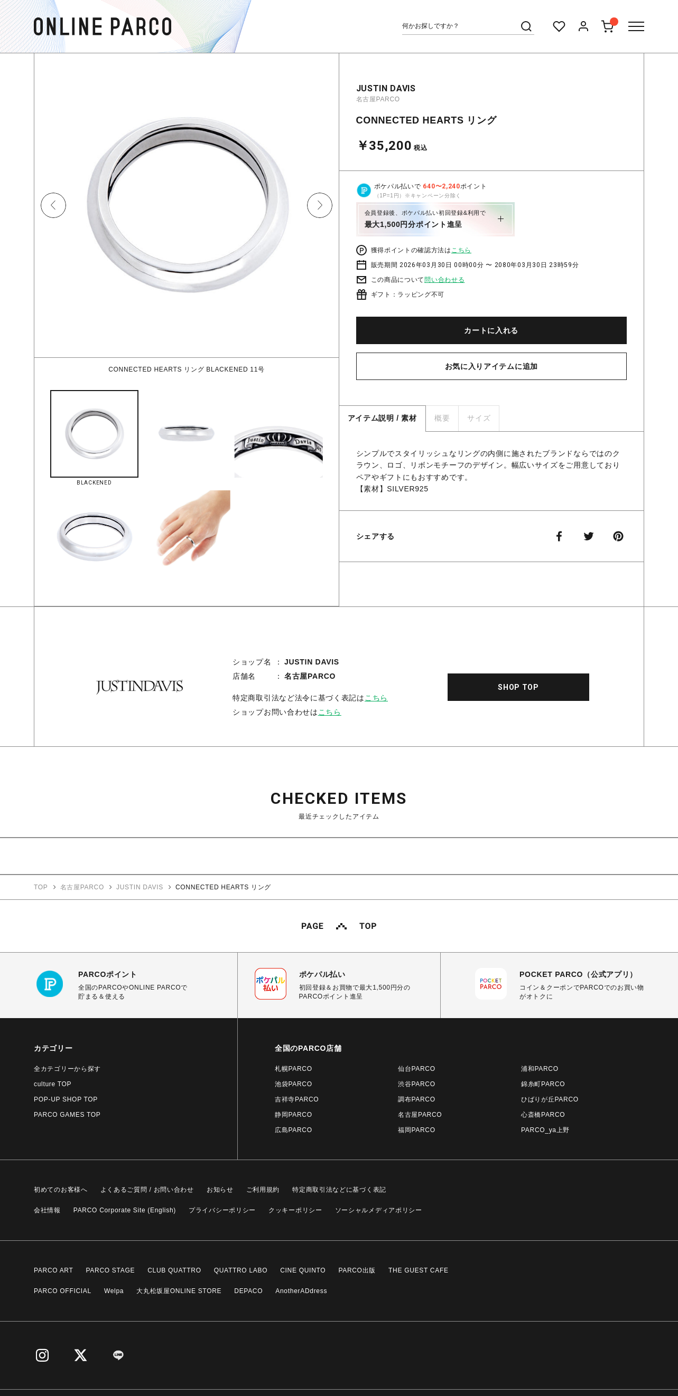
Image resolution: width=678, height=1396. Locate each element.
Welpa (114, 1291)
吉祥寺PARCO (297, 1099)
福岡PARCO (416, 1130)
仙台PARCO (416, 1068)
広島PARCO (293, 1130)
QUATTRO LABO (241, 1270)
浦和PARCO (540, 1068)
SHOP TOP (518, 687)
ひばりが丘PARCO (550, 1099)
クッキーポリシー (295, 1210)
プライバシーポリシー (222, 1210)
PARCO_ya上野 (545, 1130)
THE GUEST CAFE (418, 1270)
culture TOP (52, 1084)
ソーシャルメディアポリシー (378, 1210)
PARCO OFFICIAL (62, 1291)
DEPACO (248, 1291)
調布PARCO (416, 1099)
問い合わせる (444, 280)
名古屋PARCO (378, 99)
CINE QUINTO (303, 1270)
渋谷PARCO (416, 1084)
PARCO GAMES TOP (67, 1114)
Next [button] (319, 205)
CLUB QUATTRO (174, 1270)
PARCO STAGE (110, 1270)
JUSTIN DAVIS (386, 88)
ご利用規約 (263, 1189)
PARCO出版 (357, 1270)
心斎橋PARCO (543, 1114)
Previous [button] (53, 205)
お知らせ (220, 1189)
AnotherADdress (301, 1291)
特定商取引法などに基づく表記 (339, 1189)
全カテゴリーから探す (67, 1068)
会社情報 (47, 1210)
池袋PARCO (293, 1084)
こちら (461, 250)
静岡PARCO (293, 1114)
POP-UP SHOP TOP (66, 1099)
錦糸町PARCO (543, 1084)
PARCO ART (53, 1270)
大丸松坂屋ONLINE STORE (178, 1291)
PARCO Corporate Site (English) (124, 1210)
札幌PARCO (293, 1068)
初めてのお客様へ (61, 1189)
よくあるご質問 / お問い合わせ (147, 1189)
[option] (186, 213)
